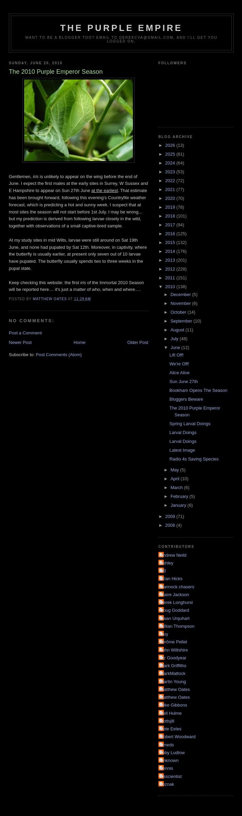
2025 (170, 154)
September (182, 321)
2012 (170, 269)
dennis (166, 768)
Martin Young (173, 681)
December (181, 294)
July (175, 338)
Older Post (137, 342)
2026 (170, 145)
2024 (170, 163)
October (179, 312)
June (176, 347)
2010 (170, 286)
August (178, 329)
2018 (170, 216)
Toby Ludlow (172, 752)
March (177, 487)
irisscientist (171, 776)
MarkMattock (172, 673)
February (180, 496)
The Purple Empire (121, 28)
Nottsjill (167, 721)
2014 (170, 251)
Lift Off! (176, 355)
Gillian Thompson (177, 626)
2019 (170, 207)
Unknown (169, 760)
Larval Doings (182, 432)
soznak (167, 784)
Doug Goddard (174, 610)
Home (80, 342)
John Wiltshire (174, 650)
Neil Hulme (171, 713)
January (179, 505)
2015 (170, 242)
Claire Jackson (174, 594)
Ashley (166, 563)
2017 (170, 224)
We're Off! (179, 363)
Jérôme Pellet (173, 641)
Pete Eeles (171, 728)
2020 (170, 198)
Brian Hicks (171, 578)
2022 (170, 180)
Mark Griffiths (173, 665)
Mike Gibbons (173, 705)
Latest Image (182, 450)
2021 (170, 189)
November (181, 303)
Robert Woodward (178, 736)
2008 (170, 525)
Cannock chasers (177, 586)
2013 (170, 260)
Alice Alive (179, 372)
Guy (164, 634)
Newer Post (20, 342)
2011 (170, 277)
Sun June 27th (183, 381)
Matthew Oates (175, 689)
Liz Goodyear (173, 657)
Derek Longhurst (176, 602)
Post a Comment (25, 332)
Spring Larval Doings (189, 423)
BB (163, 570)
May (175, 469)
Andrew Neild (173, 555)
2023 (170, 171)
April (176, 478)
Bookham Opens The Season (198, 390)
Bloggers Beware (186, 399)
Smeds (167, 744)
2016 (170, 233)
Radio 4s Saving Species (194, 459)
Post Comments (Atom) (59, 354)
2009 (170, 516)
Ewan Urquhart (175, 618)
